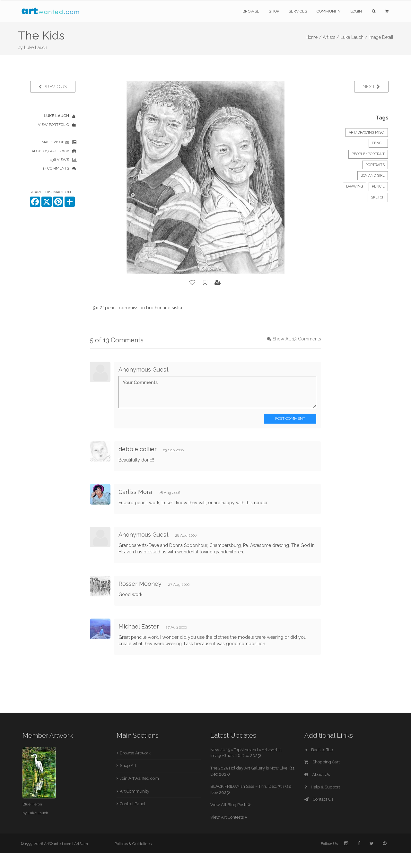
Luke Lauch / (353, 37)
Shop (274, 11)
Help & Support (322, 787)
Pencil (378, 143)
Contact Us (318, 799)
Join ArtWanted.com (139, 778)
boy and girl (373, 175)
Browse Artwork (135, 753)
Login (356, 11)
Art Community (134, 791)
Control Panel (132, 803)
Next (371, 86)
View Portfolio (53, 124)
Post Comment (290, 418)
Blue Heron (32, 804)
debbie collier (137, 449)
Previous (53, 86)
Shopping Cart (322, 762)
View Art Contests (228, 817)
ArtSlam (81, 843)
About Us (317, 774)
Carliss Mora (135, 491)
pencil (378, 186)
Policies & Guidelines (133, 843)
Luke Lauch (35, 47)
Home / (313, 37)
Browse (250, 11)
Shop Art (128, 765)
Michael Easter (138, 626)
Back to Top (318, 749)
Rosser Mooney (140, 583)
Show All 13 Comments (297, 338)
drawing (354, 186)
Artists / (331, 37)
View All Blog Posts (230, 804)
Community (329, 11)
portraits (375, 165)
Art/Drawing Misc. (367, 132)
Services (298, 11)
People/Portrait (368, 154)
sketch (378, 197)
